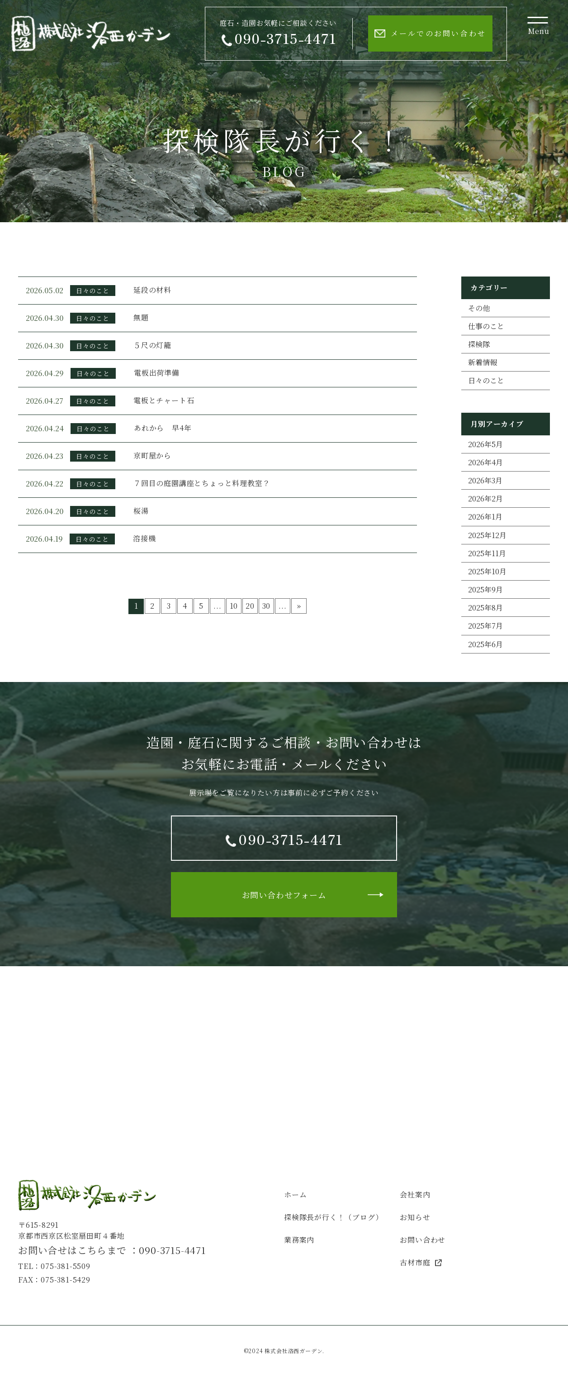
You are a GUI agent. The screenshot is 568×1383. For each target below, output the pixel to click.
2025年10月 (487, 571)
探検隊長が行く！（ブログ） (333, 1217)
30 (266, 606)
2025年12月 (487, 535)
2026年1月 (485, 516)
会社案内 (415, 1194)
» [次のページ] (299, 606)
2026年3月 (485, 480)
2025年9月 (485, 589)
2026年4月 (485, 462)
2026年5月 (485, 444)
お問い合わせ (422, 1240)
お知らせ (415, 1217)
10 (234, 606)
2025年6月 (485, 644)
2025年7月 (485, 625)
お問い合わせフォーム (284, 895)
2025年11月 (487, 553)
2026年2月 (485, 498)
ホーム (295, 1194)
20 (250, 606)
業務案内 (299, 1240)
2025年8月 (485, 607)
